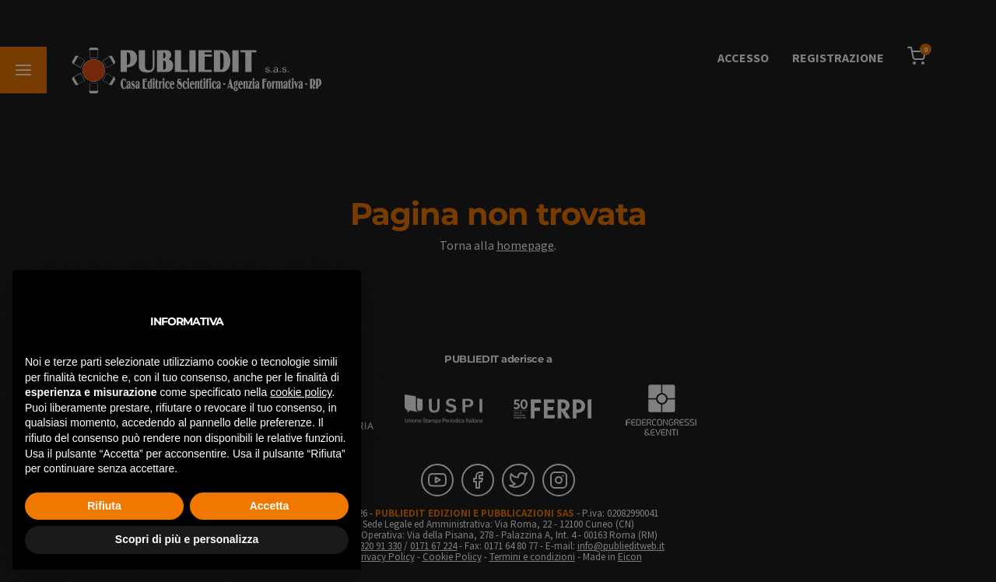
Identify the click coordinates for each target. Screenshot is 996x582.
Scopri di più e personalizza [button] (186, 539)
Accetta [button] (269, 506)
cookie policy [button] (300, 392)
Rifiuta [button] (104, 506)
